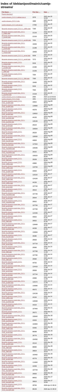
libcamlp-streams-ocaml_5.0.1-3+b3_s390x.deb (12, 182)
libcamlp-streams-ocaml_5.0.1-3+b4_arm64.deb (12, 262)
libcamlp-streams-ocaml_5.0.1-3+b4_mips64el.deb (12, 247)
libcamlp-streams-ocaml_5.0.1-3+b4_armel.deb (12, 239)
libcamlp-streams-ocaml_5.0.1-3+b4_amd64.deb (12, 278)
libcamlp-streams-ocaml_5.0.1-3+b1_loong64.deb (12, 373)
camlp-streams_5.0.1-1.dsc (11, 21)
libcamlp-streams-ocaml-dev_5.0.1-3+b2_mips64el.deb (13, 148)
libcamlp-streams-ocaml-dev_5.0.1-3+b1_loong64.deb (13, 370)
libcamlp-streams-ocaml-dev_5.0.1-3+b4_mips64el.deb (13, 255)
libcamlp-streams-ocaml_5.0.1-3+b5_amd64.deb (12, 343)
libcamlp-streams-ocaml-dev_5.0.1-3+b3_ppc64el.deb (13, 224)
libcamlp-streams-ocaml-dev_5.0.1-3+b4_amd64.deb (13, 282)
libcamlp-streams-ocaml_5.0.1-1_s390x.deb (16, 29)
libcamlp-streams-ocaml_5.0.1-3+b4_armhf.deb (12, 270)
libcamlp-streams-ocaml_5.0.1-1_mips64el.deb (12, 86)
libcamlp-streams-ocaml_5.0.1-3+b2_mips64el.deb (12, 151)
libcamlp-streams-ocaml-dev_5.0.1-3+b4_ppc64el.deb (13, 301)
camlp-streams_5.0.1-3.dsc (11, 99)
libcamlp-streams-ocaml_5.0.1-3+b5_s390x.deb (12, 327)
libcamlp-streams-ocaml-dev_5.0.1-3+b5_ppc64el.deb (13, 316)
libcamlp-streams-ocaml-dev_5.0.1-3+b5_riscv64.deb (13, 285)
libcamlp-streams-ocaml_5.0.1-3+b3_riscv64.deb (12, 140)
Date (45, 12)
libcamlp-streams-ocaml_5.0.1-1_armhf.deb (16, 59)
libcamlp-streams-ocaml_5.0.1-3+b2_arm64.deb (12, 109)
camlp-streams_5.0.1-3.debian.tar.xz (14, 97)
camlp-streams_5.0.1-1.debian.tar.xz (14, 17)
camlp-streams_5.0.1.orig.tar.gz (12, 25)
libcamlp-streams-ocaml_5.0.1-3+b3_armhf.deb (12, 197)
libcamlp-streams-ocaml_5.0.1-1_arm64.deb (16, 40)
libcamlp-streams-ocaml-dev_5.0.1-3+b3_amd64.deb (13, 174)
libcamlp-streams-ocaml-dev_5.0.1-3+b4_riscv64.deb (13, 232)
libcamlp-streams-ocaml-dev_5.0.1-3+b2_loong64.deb (13, 377)
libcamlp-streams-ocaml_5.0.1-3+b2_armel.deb (12, 132)
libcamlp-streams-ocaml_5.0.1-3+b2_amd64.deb (12, 102)
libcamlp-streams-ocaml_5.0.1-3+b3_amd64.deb (12, 171)
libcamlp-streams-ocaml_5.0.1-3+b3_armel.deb (12, 190)
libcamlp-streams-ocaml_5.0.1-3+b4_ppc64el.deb (12, 304)
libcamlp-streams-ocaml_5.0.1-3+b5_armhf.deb (12, 335)
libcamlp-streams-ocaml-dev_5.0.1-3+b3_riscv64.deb (13, 144)
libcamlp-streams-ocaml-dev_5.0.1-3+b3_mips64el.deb (13, 194)
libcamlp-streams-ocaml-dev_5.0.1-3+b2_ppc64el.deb (13, 121)
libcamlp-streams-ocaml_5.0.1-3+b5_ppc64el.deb (12, 320)
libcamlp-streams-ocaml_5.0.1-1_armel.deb (16, 55)
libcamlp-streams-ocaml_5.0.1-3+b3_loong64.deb (12, 385)
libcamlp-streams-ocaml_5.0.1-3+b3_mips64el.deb (12, 201)
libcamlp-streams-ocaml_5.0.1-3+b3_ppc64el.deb (12, 228)
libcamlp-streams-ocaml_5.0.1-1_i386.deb (15, 78)
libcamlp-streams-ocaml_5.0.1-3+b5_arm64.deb (12, 358)
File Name (5, 12)
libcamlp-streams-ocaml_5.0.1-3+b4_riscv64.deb (12, 236)
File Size (35, 12)
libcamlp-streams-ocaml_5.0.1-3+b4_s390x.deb (12, 297)
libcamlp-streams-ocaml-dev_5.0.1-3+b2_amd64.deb (13, 105)
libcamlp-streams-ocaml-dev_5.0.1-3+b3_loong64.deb (13, 389)
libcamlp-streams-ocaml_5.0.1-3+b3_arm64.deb (12, 216)
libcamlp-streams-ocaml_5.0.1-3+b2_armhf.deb (12, 125)
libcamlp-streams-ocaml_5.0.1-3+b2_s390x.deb (12, 163)
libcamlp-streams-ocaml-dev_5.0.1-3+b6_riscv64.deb (13, 362)
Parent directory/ (7, 14)
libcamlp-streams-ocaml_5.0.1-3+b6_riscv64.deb (12, 366)
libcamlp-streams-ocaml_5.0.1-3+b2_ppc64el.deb (12, 117)
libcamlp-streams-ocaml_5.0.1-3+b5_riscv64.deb (12, 289)
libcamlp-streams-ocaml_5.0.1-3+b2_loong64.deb (12, 381)
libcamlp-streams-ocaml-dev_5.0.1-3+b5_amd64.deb (13, 339)
